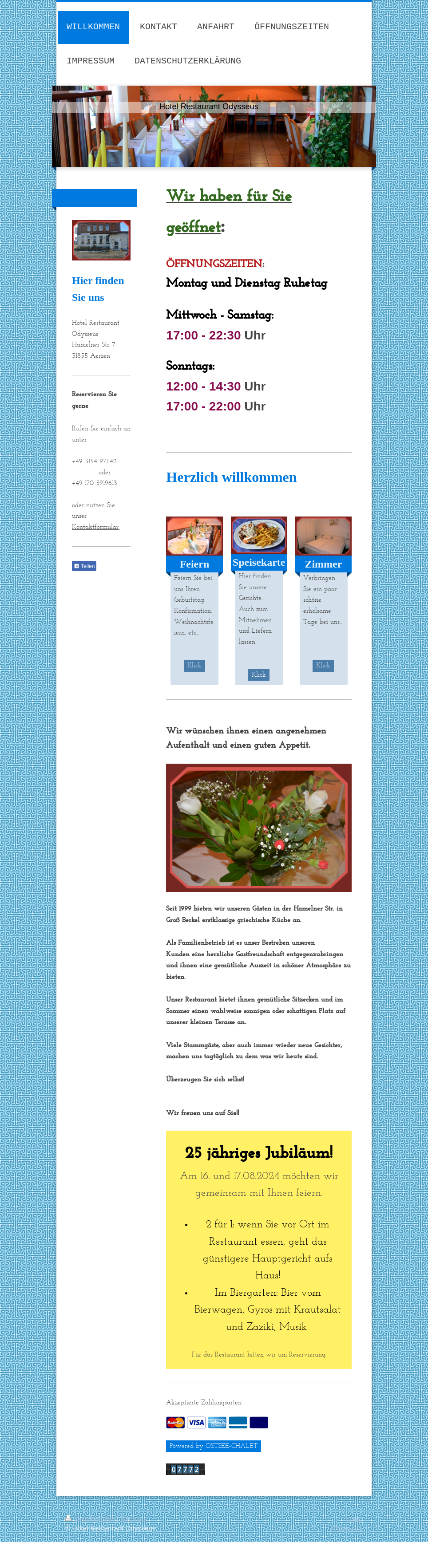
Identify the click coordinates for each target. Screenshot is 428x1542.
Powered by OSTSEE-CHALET (214, 1445)
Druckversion (91, 1518)
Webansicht (346, 1528)
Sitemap (133, 1518)
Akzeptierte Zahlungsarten (204, 1402)
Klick (194, 665)
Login (354, 1518)
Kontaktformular (95, 526)
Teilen (84, 566)
